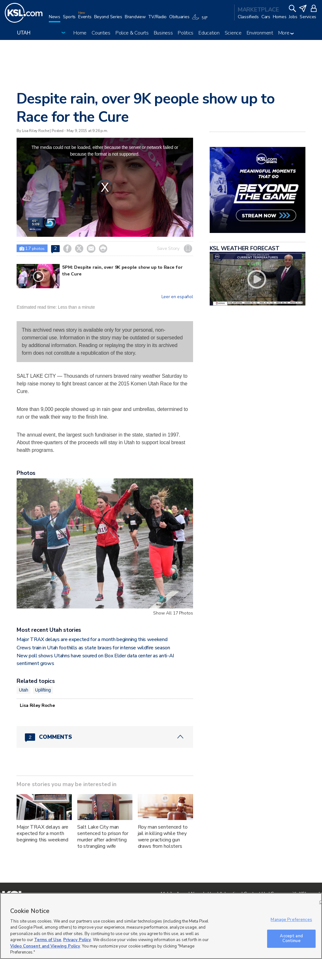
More (286, 32)
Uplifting (43, 689)
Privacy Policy (77, 940)
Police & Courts (132, 32)
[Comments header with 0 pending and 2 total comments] (105, 737)
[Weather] (201, 20)
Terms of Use (47, 940)
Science (233, 32)
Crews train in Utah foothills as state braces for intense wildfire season (93, 647)
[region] (161, 926)
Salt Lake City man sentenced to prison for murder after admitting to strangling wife (102, 837)
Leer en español (177, 297)
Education (208, 32)
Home (79, 32)
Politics (185, 32)
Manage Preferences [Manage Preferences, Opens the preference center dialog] (291, 920)
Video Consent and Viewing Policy (45, 946)
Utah (23, 689)
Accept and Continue (291, 938)
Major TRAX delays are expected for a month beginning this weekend (92, 639)
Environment (260, 32)
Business (163, 32)
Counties (101, 32)
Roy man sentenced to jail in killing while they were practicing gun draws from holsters (163, 837)
